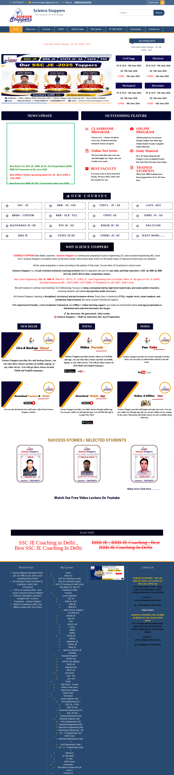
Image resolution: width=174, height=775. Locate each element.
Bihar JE (72, 647)
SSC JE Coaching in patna (69, 581)
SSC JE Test (72, 713)
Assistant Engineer (69, 656)
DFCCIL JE (72, 624)
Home (16, 29)
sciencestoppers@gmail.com (45, 2)
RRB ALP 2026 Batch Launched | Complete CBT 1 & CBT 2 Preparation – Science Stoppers (28, 599)
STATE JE (71, 636)
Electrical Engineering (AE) (71, 724)
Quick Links (153, 2)
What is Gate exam (69, 687)
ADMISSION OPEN (82, 2)
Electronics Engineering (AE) (71, 727)
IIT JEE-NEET (116, 29)
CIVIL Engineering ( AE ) (71, 722)
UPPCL (72, 639)
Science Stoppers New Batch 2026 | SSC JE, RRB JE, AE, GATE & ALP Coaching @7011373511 (28, 576)
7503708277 (18, 2)
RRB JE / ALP (71, 601)
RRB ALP (72, 607)
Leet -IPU (71, 679)
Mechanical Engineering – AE (70, 730)
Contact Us (154, 29)
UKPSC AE (71, 659)
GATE (61, 29)
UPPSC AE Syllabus (71, 661)
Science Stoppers (49, 10)
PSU (71, 621)
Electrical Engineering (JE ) (70, 710)
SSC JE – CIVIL (72, 704)
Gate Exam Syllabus (69, 690)
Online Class (77, 29)
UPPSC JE (72, 644)
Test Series (96, 29)
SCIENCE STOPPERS (24, 255)
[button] (129, 58)
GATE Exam (69, 736)
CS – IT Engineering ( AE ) (71, 733)
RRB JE (72, 604)
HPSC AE (71, 664)
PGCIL (72, 627)
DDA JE (71, 619)
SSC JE (42, 279)
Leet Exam (69, 673)
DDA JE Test (72, 707)
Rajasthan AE (71, 667)
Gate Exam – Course (69, 684)
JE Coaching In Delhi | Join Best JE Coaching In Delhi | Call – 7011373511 (28, 584)
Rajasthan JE (72, 641)
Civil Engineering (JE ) (71, 701)
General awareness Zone (71, 716)
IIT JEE (69, 759)
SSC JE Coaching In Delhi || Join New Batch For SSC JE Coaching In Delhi (69, 587)
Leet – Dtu (70, 676)
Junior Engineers (69, 596)
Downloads (135, 29)
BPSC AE (71, 670)
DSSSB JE (71, 616)
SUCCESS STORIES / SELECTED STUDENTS (87, 440)
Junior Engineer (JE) (69, 699)
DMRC (72, 633)
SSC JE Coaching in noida (69, 578)
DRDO (72, 630)
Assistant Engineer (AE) (69, 719)
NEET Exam (69, 762)
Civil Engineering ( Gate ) (71, 744)
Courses (46, 29)
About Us (30, 29)
